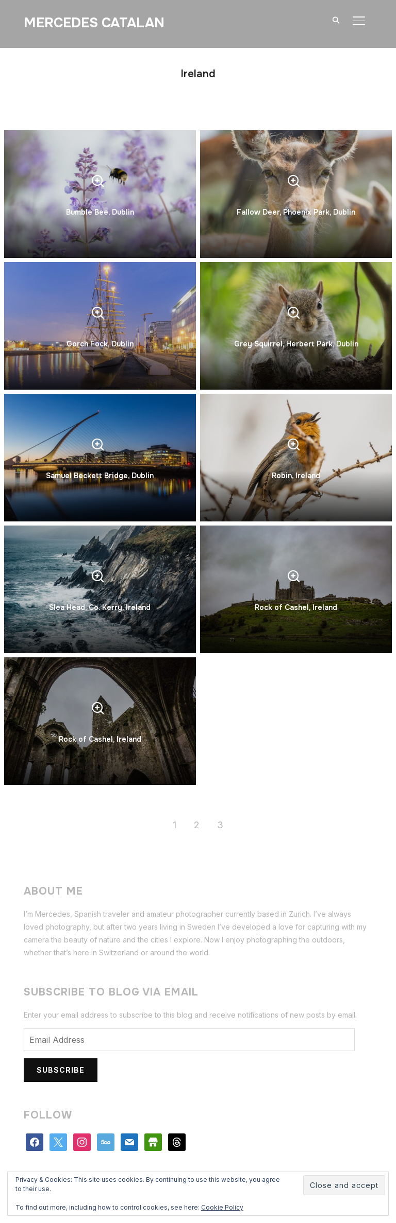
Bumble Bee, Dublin (100, 212)
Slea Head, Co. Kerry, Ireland (100, 607)
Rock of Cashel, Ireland (296, 607)
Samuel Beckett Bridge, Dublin (100, 475)
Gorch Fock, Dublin (100, 343)
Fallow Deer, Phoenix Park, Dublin (296, 212)
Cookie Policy (222, 1207)
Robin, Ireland (296, 475)
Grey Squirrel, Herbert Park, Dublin (296, 343)
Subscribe (61, 1069)
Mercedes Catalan (94, 22)
